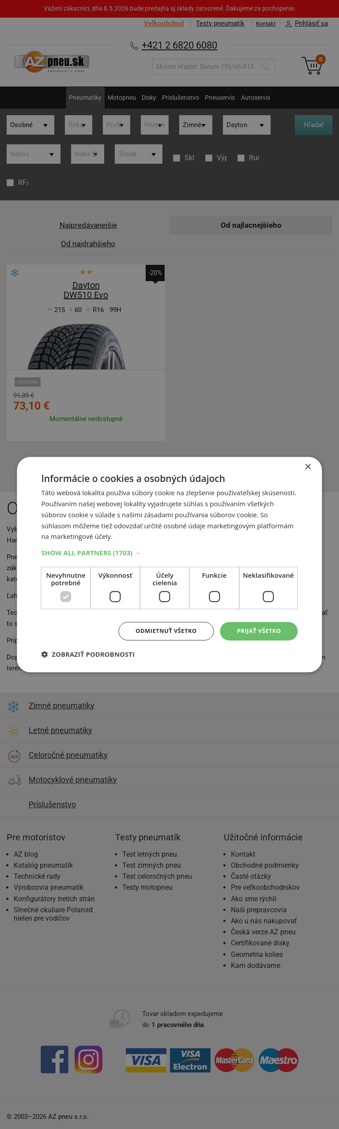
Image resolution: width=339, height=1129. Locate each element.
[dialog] (169, 564)
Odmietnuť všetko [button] (161, 631)
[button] (169, 552)
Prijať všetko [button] (257, 631)
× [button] (308, 466)
